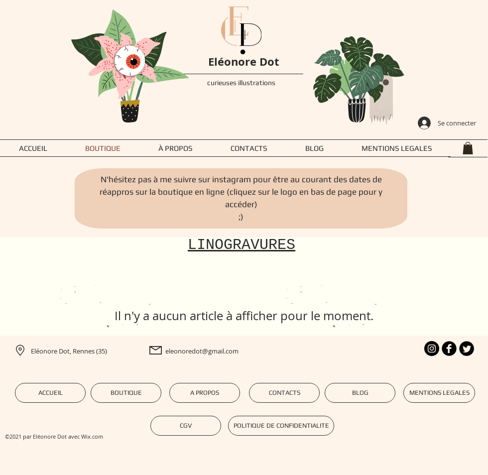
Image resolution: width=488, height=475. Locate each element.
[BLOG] (360, 393)
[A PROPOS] (204, 393)
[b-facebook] (449, 348)
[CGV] (185, 426)
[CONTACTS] (284, 393)
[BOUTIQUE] (126, 393)
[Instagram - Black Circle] (431, 348)
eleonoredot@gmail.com (202, 351)
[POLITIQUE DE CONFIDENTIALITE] (281, 426)
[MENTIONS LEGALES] (439, 393)
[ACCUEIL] (50, 393)
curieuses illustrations (241, 83)
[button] (468, 148)
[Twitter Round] (466, 348)
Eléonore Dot (243, 61)
